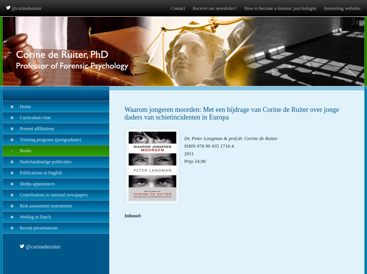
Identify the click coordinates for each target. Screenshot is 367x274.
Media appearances (29, 183)
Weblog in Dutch (27, 217)
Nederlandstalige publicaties (37, 161)
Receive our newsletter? (214, 8)
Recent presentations (30, 228)
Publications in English (32, 172)
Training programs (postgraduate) (42, 139)
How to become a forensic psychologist (280, 8)
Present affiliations (28, 128)
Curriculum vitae (27, 117)
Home (17, 106)
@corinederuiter (23, 8)
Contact (178, 8)
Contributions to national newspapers (45, 195)
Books (17, 150)
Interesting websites (342, 8)
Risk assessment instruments (37, 206)
